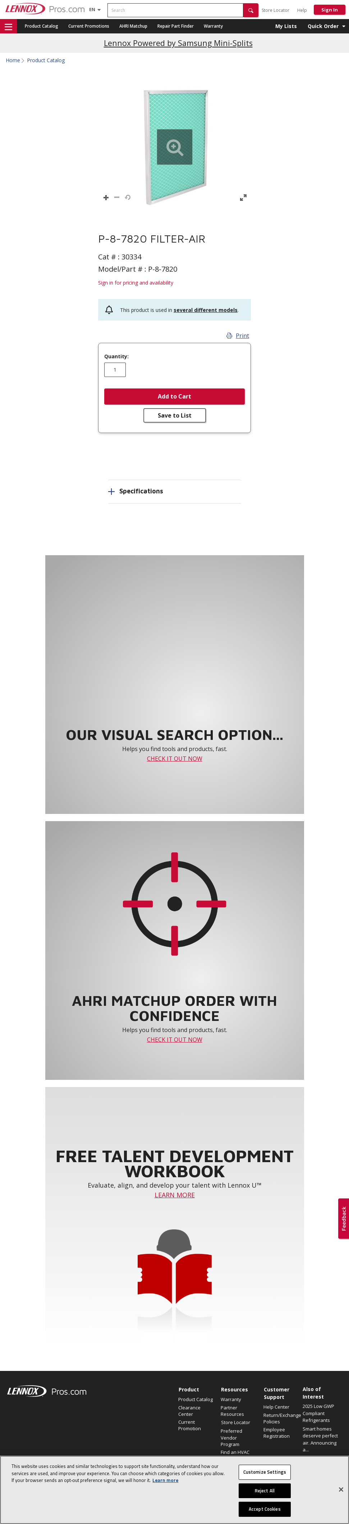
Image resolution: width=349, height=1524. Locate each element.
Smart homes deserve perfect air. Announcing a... (320, 1439)
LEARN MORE (175, 1195)
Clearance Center (189, 1410)
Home (13, 60)
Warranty (213, 26)
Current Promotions (88, 26)
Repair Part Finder (175, 26)
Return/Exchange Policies (281, 1418)
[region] (174, 1490)
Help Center (276, 1407)
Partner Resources (232, 1410)
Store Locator (275, 10)
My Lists (286, 26)
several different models (206, 310)
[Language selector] (92, 9)
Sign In (329, 9)
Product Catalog (41, 26)
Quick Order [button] (323, 26)
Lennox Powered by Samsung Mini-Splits (178, 43)
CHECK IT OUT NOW (174, 758)
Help (302, 10)
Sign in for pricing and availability (135, 282)
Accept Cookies (265, 1509)
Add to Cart (174, 396)
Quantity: (116, 356)
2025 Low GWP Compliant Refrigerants (318, 1413)
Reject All (265, 1490)
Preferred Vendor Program (231, 1437)
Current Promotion (189, 1425)
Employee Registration (276, 1432)
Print (237, 336)
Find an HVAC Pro (235, 1455)
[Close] (341, 1489)
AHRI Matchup (133, 26)
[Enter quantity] (115, 370)
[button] (250, 10)
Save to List (175, 415)
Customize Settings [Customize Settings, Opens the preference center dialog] (264, 1471)
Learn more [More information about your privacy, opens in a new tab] (165, 1480)
